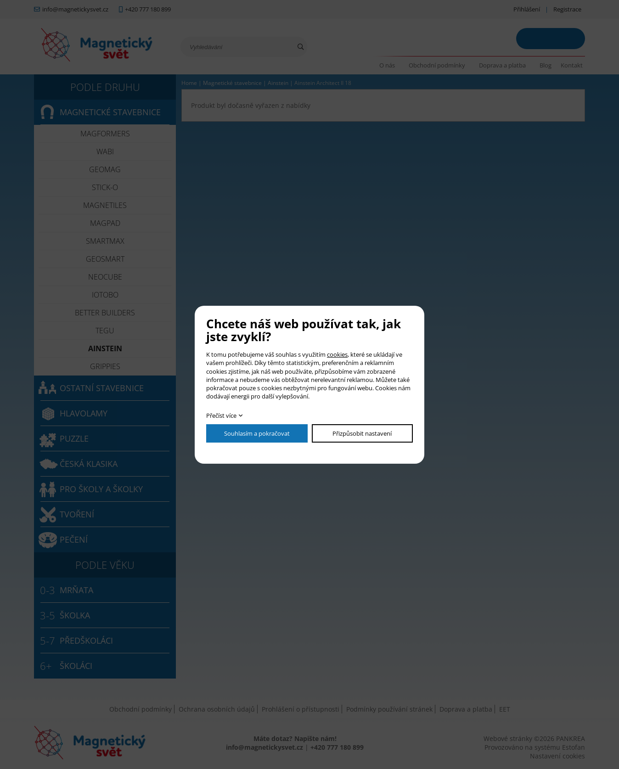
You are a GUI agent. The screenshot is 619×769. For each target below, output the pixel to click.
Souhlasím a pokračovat (257, 433)
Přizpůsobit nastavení (362, 433)
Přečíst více (221, 415)
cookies (337, 354)
